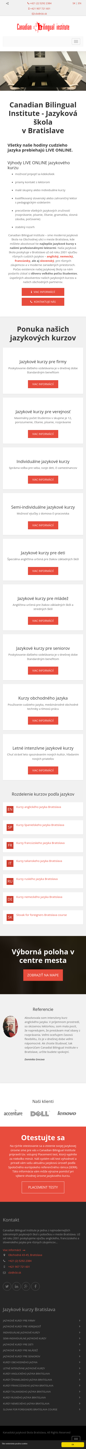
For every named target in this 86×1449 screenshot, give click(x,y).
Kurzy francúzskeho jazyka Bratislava (40, 843)
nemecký (66, 256)
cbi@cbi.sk (41, 13)
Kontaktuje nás (43, 301)
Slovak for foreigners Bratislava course (41, 915)
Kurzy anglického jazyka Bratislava (38, 807)
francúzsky (22, 261)
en (79, 3)
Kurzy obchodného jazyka (20, 1362)
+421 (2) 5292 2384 (40, 3)
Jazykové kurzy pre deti (18, 1344)
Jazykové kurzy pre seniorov (21, 1356)
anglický (52, 256)
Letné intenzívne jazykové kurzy (24, 1368)
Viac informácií (43, 292)
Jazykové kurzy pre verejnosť (22, 1326)
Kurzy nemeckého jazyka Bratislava (39, 897)
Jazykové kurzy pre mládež (20, 1350)
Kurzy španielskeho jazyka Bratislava (40, 825)
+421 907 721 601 (40, 8)
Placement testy (43, 1187)
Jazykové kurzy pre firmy (19, 1320)
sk (74, 3)
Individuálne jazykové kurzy (21, 1332)
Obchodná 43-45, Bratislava (25, 1255)
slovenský (47, 261)
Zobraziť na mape (43, 975)
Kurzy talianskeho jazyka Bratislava (39, 861)
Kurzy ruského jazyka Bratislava (37, 879)
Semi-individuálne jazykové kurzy (24, 1338)
